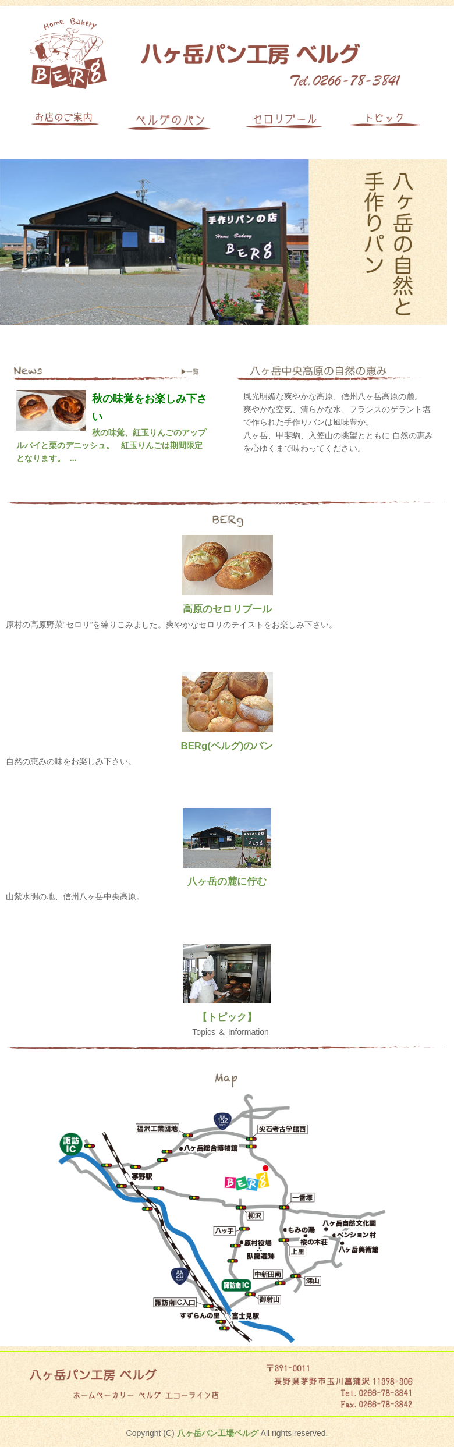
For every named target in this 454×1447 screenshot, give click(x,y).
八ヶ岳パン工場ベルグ (217, 1433)
